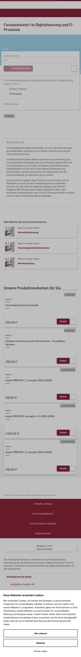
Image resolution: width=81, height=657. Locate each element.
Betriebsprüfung (66, 80)
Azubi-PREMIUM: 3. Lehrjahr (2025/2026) (28, 452)
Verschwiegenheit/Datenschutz (43, 80)
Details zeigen (40, 651)
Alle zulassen (40, 633)
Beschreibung (41, 142)
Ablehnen (40, 643)
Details (63, 321)
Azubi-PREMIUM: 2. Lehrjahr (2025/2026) (28, 380)
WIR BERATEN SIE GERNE (41, 577)
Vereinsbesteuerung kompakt (22, 305)
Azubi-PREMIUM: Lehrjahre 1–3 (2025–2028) (29, 416)
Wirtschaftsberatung (20, 80)
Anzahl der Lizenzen (11, 56)
